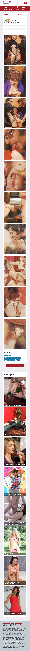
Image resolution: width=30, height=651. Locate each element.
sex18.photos (20, 624)
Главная (6, 8)
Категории (11, 8)
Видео (17, 8)
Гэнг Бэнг (8, 355)
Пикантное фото (8, 3)
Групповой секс (10, 360)
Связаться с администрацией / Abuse (12, 623)
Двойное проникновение (13, 358)
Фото (23, 8)
